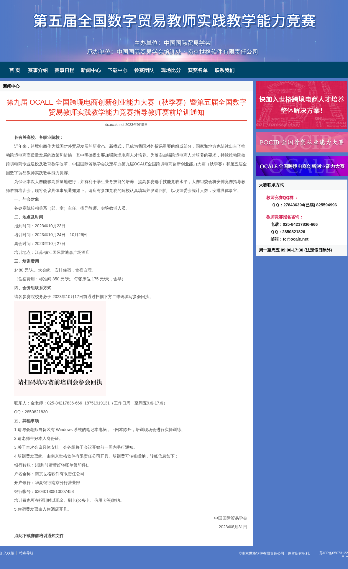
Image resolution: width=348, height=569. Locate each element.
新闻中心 (90, 70)
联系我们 (224, 70)
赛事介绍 (37, 70)
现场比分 (170, 70)
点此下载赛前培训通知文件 (39, 535)
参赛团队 (143, 70)
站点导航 (26, 553)
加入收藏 (7, 553)
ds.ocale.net (114, 125)
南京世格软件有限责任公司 (263, 553)
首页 (12, 70)
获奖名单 (196, 70)
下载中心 (117, 70)
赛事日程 (64, 70)
